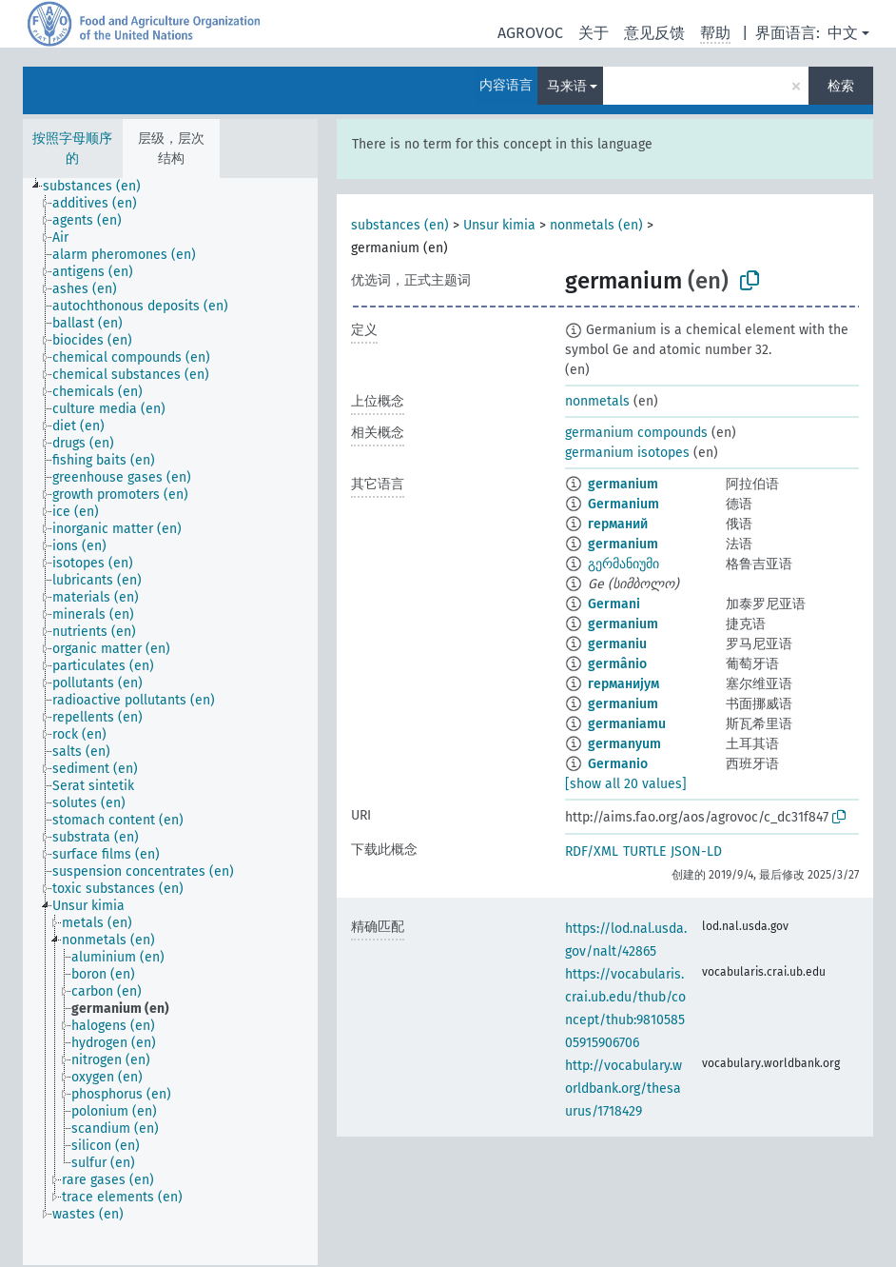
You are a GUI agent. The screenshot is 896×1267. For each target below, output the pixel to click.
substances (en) (400, 225)
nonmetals (597, 401)
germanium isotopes (627, 453)
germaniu (617, 644)
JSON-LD (696, 851)
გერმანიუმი (623, 564)
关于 (593, 33)
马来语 (567, 86)
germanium (623, 484)
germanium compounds (636, 433)
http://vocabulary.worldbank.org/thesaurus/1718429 (623, 1088)
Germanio (618, 764)
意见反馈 (654, 33)
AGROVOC (530, 33)
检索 (841, 86)
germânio (617, 664)
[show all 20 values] (626, 784)
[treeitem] (100, 186)
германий (618, 524)
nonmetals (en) (596, 225)
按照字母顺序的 (72, 148)
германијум (623, 684)
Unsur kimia (499, 225)
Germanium (623, 504)
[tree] (170, 721)
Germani (614, 604)
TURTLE (644, 851)
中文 (843, 33)
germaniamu (627, 724)
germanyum (624, 744)
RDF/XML (591, 851)
